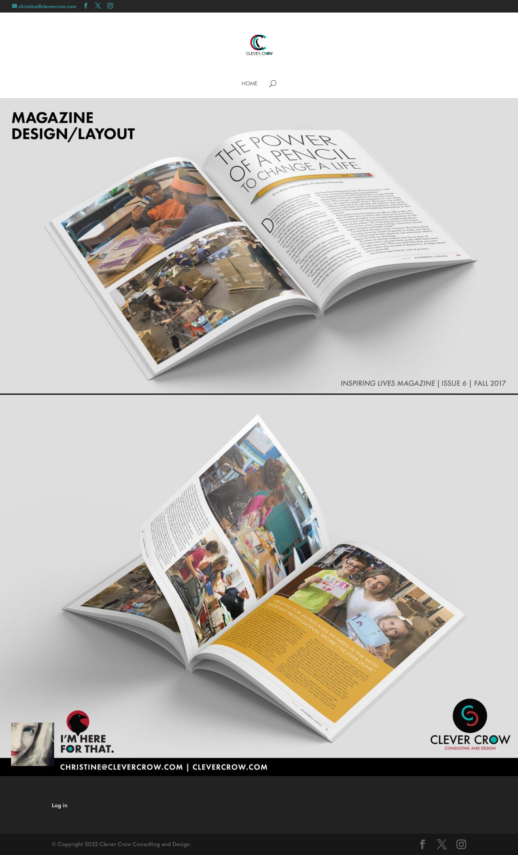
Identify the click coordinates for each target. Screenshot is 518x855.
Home (250, 84)
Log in (60, 805)
